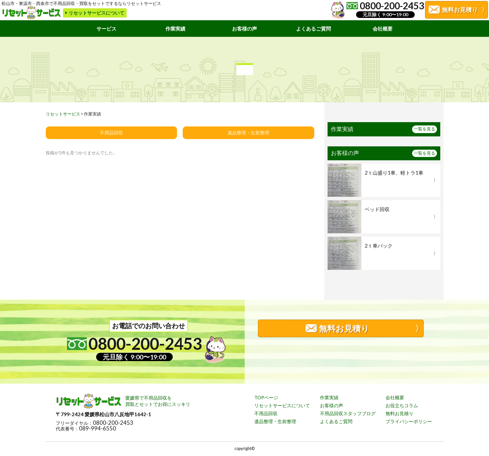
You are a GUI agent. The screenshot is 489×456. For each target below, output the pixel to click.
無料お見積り (399, 413)
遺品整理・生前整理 (248, 132)
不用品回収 (111, 132)
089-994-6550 (97, 428)
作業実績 (175, 29)
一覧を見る (424, 128)
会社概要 (383, 29)
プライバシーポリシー (409, 421)
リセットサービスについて (282, 405)
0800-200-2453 (113, 423)
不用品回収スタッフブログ (348, 413)
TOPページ (266, 397)
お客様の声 (244, 29)
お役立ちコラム (402, 405)
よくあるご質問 (313, 29)
